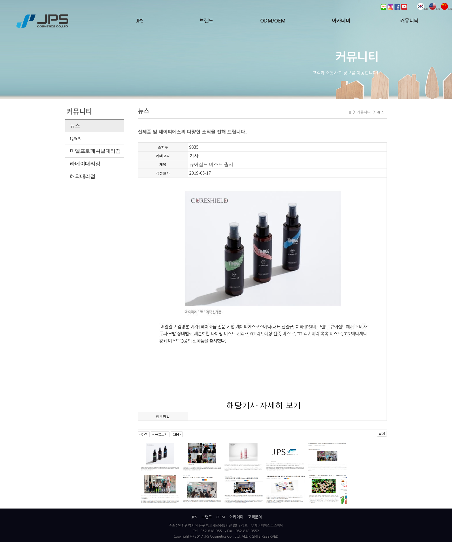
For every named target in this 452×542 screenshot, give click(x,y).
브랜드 (206, 20)
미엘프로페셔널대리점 (95, 151)
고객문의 (255, 517)
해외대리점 (82, 176)
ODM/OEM (273, 20)
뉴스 (75, 125)
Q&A (75, 138)
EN (434, 8)
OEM (220, 517)
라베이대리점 (85, 164)
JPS (140, 20)
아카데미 (341, 20)
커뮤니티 (409, 20)
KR (422, 8)
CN (446, 8)
